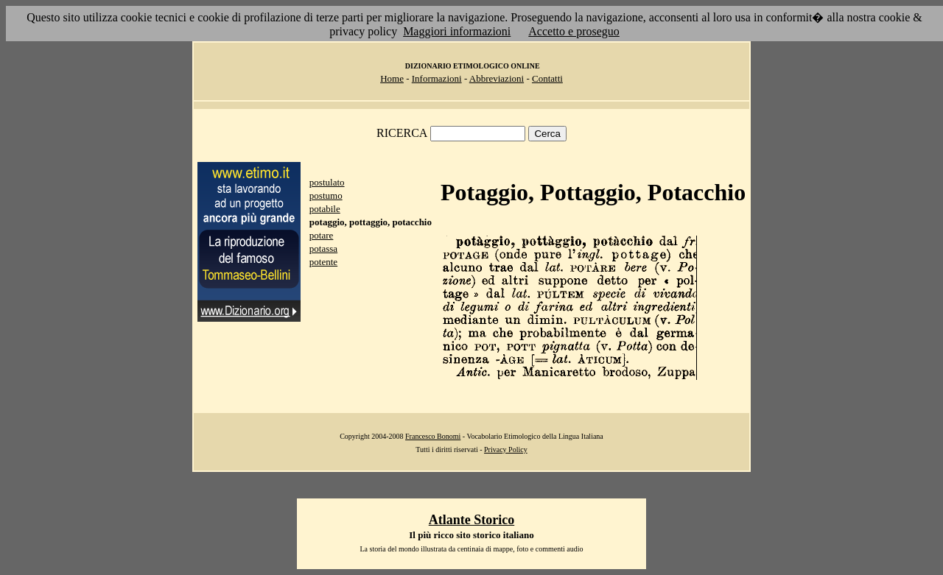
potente (323, 261)
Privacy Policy (505, 449)
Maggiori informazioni (457, 31)
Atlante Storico (471, 519)
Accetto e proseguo (574, 31)
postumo (326, 195)
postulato (327, 182)
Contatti (547, 78)
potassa (323, 248)
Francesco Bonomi (432, 436)
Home (392, 78)
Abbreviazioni (496, 78)
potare (321, 235)
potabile (324, 208)
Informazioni (437, 78)
